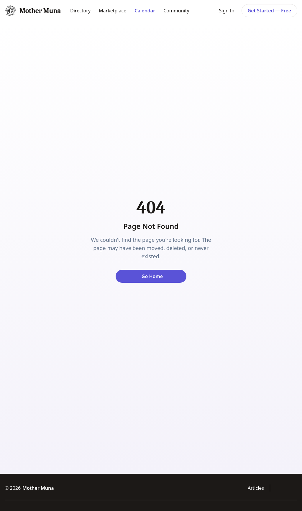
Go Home (152, 276)
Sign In (226, 10)
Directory (80, 10)
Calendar (144, 10)
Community (176, 10)
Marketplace (112, 10)
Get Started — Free (269, 10)
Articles (256, 488)
